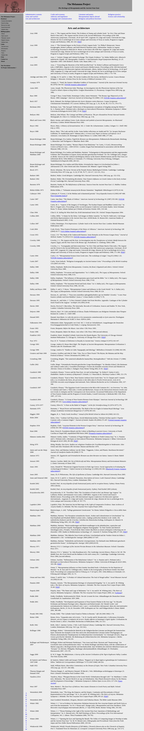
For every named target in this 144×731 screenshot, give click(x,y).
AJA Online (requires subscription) (73, 231)
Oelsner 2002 (34, 560)
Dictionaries (4, 48)
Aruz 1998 (33, 33)
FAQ (2, 57)
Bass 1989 (33, 96)
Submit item (4, 42)
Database (4, 19)
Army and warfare (31, 17)
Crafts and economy (58, 14)
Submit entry (4, 29)
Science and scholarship (116, 17)
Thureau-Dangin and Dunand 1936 (37, 672)
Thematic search (5, 38)
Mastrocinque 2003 (37, 510)
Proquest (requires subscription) (100, 433)
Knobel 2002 (34, 483)
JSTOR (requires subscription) (75, 85)
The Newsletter (5, 65)
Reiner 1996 (34, 617)
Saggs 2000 (34, 654)
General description (6, 21)
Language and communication (61, 19)
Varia (2, 53)
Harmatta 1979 (35, 409)
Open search (4, 36)
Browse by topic (5, 25)
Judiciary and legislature (59, 17)
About (3, 33)
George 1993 (34, 344)
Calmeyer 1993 (35, 194)
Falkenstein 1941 (36, 323)
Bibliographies (5, 31)
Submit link (4, 55)
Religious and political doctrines (90, 19)
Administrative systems (33, 14)
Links (3, 44)
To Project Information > (9, 67)
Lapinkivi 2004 (35, 504)
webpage (118, 593)
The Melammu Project (8, 16)
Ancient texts (4, 46)
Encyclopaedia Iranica (59, 196)
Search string (4, 23)
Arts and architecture (32, 19)
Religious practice (114, 14)
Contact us (4, 59)
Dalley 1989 (34, 267)
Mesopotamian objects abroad (89, 17)
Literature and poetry (86, 14)
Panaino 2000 (35, 583)
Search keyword (5, 27)
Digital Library (5, 40)
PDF (79, 42)
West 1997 (33, 687)
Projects (3, 50)
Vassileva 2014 (35, 677)
